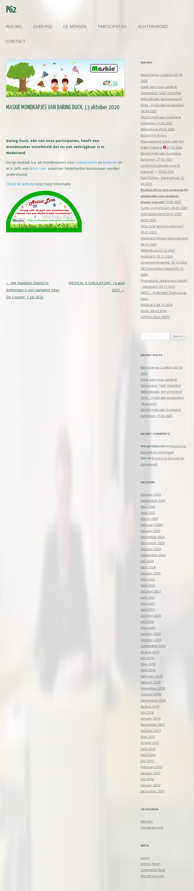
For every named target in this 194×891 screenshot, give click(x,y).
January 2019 (150, 682)
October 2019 (151, 639)
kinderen (110, 162)
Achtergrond (153, 26)
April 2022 (148, 585)
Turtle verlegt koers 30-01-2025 (164, 208)
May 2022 (148, 579)
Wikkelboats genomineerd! (161, 99)
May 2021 (148, 603)
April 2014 (148, 755)
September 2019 (153, 646)
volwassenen (86, 162)
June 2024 (148, 567)
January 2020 (150, 633)
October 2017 (151, 730)
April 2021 (148, 609)
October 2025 (151, 494)
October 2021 (151, 591)
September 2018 (153, 700)
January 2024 (150, 573)
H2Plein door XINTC (155, 317)
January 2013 (150, 773)
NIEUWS (147, 821)
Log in (145, 857)
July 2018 (147, 712)
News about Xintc (154, 311)
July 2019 (147, 658)
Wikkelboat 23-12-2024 (158, 250)
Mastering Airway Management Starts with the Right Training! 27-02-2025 (162, 141)
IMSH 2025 (148, 220)
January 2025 (150, 530)
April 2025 (148, 512)
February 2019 (151, 676)
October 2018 (151, 694)
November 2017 (153, 724)
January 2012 (150, 785)
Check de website (20, 184)
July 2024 (147, 561)
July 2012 (147, 779)
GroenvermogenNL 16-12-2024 (164, 262)
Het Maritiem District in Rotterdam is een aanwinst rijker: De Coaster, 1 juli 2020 (33, 290)
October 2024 (151, 549)
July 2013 (147, 761)
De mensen (75, 26)
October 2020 (151, 615)
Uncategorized (152, 827)
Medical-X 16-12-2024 (157, 256)
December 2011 (152, 791)
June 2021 (148, 597)
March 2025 (149, 518)
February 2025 (151, 524)
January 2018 (150, 718)
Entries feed (150, 863)
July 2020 (147, 621)
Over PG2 (42, 26)
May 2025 (148, 506)
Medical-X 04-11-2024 (157, 304)
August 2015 (150, 742)
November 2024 (153, 543)
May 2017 (148, 736)
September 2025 (153, 500)
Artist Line (38, 168)
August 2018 (150, 706)
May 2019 (148, 664)
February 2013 (151, 767)
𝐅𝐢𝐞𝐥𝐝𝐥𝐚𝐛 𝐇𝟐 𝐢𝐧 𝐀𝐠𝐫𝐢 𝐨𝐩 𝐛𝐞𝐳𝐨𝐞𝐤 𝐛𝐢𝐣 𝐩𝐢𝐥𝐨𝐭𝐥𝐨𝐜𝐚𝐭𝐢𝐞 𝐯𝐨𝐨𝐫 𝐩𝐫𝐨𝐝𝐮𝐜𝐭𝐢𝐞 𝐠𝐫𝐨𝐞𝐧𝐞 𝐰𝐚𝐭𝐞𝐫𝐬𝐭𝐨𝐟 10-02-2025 (164, 195)
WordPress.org (152, 876)
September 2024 (153, 555)
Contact (16, 41)
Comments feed (153, 870)
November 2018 (153, 688)
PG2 (11, 10)
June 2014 (148, 748)
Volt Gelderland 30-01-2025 (161, 214)
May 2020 (148, 627)
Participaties (112, 26)
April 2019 (148, 670)
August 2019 (150, 652)
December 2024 (152, 537)
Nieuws (14, 26)
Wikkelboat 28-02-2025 (158, 129)
